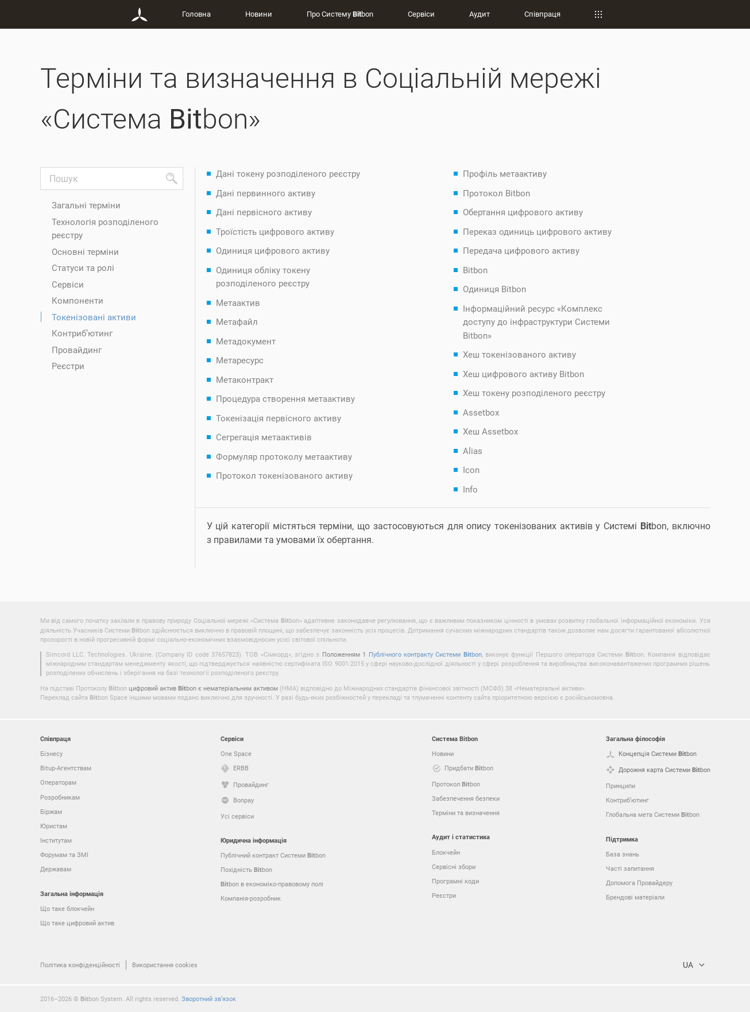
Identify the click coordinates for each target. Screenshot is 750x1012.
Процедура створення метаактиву (285, 398)
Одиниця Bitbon (494, 288)
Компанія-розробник (251, 898)
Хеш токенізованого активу (519, 354)
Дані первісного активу (264, 212)
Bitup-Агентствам (65, 767)
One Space (236, 753)
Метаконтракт (244, 379)
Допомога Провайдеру (639, 882)
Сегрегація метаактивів (264, 437)
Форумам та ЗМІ (64, 854)
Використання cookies (165, 964)
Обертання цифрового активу (523, 212)
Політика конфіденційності (80, 964)
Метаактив (238, 302)
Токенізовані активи (94, 317)
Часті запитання (630, 868)
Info (470, 489)
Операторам (58, 782)
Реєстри (68, 365)
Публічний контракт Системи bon (273, 855)
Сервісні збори (453, 866)
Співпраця (542, 14)
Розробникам (60, 797)
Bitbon (475, 270)
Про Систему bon (340, 14)
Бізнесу (51, 753)
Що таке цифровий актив (77, 922)
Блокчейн (446, 852)
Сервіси (421, 14)
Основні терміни (85, 251)
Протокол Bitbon (496, 193)
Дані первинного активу (265, 193)
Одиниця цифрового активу (273, 250)
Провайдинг (77, 349)
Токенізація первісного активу (278, 418)
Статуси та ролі (83, 267)
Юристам (53, 825)
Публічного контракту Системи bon (425, 654)
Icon (471, 469)
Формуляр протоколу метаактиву (284, 456)
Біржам (51, 811)
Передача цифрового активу (521, 250)
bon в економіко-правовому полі (272, 884)
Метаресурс (240, 360)
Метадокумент (246, 341)
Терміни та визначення (466, 812)
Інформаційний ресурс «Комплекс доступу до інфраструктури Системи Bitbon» (536, 322)
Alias (472, 450)
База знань (622, 854)
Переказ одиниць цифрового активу (537, 231)
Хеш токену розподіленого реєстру (534, 392)
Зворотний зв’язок (208, 998)
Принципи (620, 785)
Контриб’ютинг (82, 333)
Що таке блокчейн (67, 908)
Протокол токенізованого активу (284, 475)
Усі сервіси (237, 816)
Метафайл (237, 321)
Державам (55, 868)
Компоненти (77, 300)
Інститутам (56, 840)
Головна (196, 14)
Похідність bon (246, 869)
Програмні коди (455, 881)
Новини (258, 14)
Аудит (479, 14)
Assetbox (481, 412)
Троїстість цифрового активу (275, 231)
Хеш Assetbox (490, 431)
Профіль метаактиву (505, 173)
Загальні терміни (86, 205)
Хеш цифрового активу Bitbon (523, 373)
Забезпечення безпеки (466, 798)
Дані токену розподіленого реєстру (288, 173)
